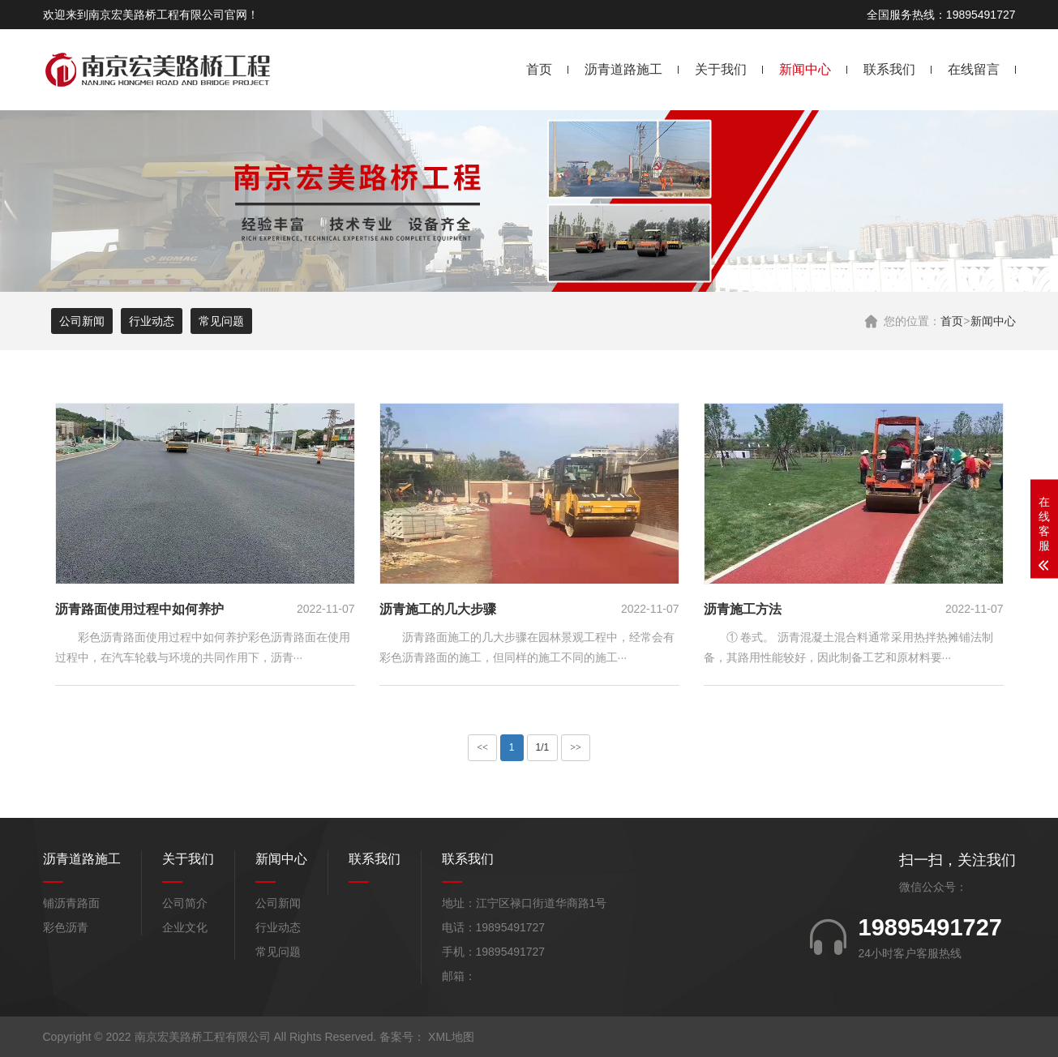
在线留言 (974, 69)
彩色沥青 (65, 927)
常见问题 (221, 321)
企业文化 (185, 927)
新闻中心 (805, 69)
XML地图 (451, 1036)
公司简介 (185, 903)
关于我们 (721, 69)
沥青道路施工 (623, 69)
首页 (539, 69)
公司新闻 (82, 321)
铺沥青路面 (71, 903)
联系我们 (889, 69)
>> (575, 747)
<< (482, 747)
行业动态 (151, 321)
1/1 (543, 747)
